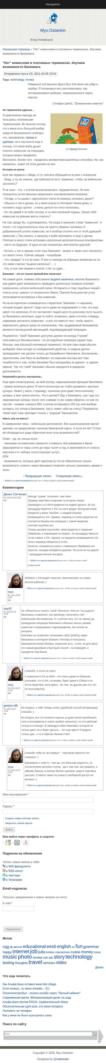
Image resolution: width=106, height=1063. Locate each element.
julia (41, 952)
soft (45, 957)
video (61, 962)
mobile (75, 952)
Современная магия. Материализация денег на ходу (37, 997)
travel (35, 962)
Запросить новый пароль (18, 823)
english (64, 946)
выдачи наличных (62, 279)
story (59, 957)
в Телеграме (12, 879)
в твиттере (11, 875)
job (33, 951)
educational (34, 946)
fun (78, 946)
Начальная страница (16, 49)
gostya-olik (11, 705)
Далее (99, 967)
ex (73, 947)
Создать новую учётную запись (22, 818)
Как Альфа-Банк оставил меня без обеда (29, 984)
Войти (8, 481)
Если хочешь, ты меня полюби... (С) (26, 988)
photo (25, 957)
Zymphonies (61, 1059)
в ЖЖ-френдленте (17, 866)
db (11, 947)
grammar (91, 947)
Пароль (8, 806)
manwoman (62, 952)
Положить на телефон (17, 1010)
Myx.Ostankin (53, 30)
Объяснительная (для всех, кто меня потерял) (33, 1006)
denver (18, 947)
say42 (8, 608)
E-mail (7, 903)
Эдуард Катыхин (78, 149)
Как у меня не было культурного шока (27, 1015)
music (10, 957)
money (30, 79)
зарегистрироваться (24, 481)
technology (17, 79)
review (38, 957)
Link (5, 500)
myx (23, 73)
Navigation (53, 4)
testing (8, 962)
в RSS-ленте (13, 870)
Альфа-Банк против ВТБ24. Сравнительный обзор (35, 1001)
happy (7, 952)
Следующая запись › (69, 476)
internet (20, 951)
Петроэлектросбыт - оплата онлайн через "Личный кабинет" (42, 993)
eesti (51, 946)
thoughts (21, 963)
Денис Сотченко (15, 494)
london (50, 952)
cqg (6, 947)
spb (51, 957)
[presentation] (29, 920)
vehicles (49, 963)
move (97, 952)
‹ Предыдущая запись (37, 476)
